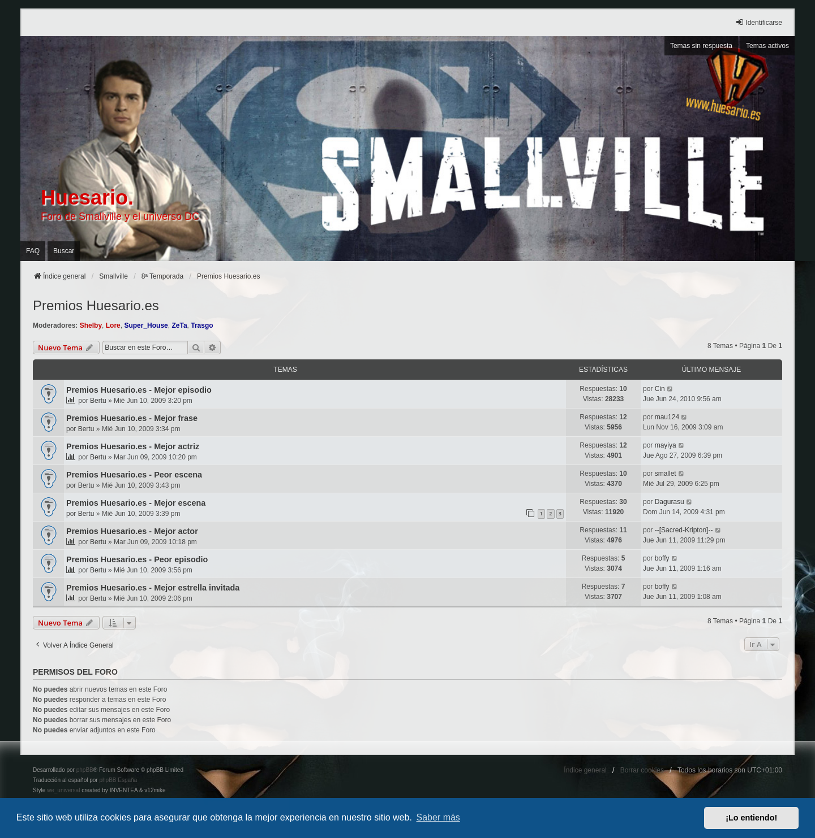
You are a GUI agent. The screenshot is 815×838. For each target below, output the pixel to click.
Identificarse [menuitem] (758, 22)
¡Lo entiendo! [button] (751, 817)
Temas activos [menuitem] (767, 46)
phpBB (84, 770)
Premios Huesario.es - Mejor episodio (139, 389)
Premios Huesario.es (96, 305)
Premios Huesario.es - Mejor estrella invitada (152, 587)
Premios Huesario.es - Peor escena (134, 474)
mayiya (665, 445)
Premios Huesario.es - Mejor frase (132, 418)
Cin (660, 389)
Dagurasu (669, 502)
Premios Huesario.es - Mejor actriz (132, 446)
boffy (662, 558)
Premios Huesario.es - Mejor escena (135, 502)
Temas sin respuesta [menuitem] (701, 46)
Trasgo (202, 325)
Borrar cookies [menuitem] (642, 770)
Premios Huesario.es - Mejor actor (132, 531)
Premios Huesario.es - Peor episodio (137, 559)
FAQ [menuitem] (33, 251)
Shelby (91, 325)
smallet (665, 473)
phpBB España (118, 780)
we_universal (63, 790)
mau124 (667, 417)
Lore (113, 325)
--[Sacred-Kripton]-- (684, 530)
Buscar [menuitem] (63, 251)
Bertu (98, 401)
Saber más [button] (438, 817)
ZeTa (179, 325)
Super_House (146, 325)
